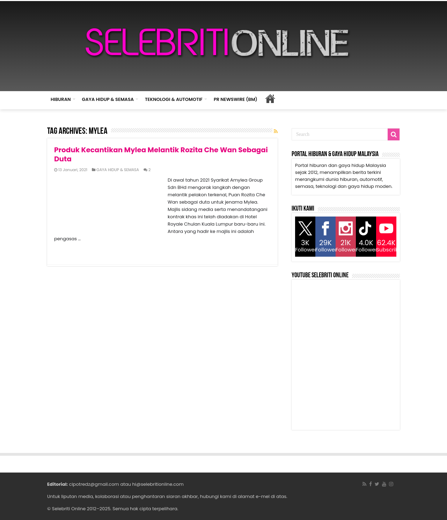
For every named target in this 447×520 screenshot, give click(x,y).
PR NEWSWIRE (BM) (235, 99)
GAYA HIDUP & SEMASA (108, 99)
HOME (270, 98)
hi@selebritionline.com (157, 484)
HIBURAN (61, 99)
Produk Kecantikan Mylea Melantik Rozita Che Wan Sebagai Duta (161, 154)
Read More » (69, 251)
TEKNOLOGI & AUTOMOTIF (174, 99)
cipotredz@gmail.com (94, 484)
